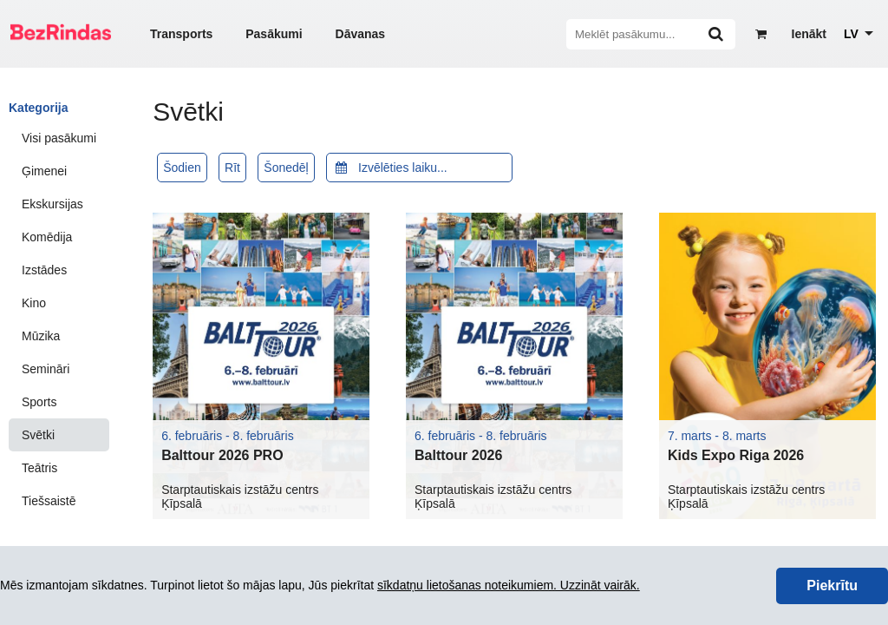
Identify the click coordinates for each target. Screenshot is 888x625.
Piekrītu (832, 585)
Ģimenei (44, 171)
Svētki (38, 435)
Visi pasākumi (59, 138)
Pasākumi (273, 34)
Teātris (39, 468)
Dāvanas (361, 34)
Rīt (232, 167)
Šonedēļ (286, 167)
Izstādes (44, 270)
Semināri (45, 369)
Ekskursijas (52, 204)
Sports (39, 402)
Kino (34, 303)
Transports (181, 34)
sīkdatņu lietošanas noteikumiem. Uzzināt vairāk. (508, 585)
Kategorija (38, 108)
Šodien (182, 167)
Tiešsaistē (49, 501)
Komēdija (47, 237)
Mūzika (41, 336)
